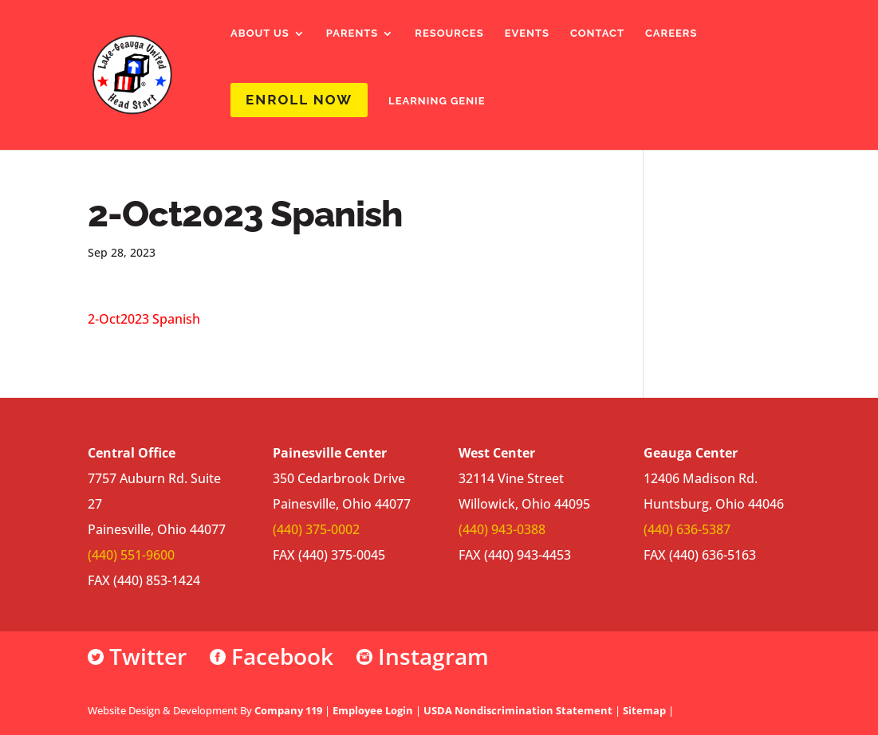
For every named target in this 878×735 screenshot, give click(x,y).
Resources (449, 33)
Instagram (422, 656)
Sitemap (644, 710)
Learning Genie (437, 101)
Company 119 (288, 710)
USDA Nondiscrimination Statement (517, 710)
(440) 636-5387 (687, 529)
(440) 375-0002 (316, 529)
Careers (671, 33)
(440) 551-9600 (131, 555)
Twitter (137, 656)
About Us (259, 33)
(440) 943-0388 (502, 529)
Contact (597, 33)
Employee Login (373, 710)
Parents (352, 33)
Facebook (271, 656)
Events (527, 33)
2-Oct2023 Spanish (144, 319)
